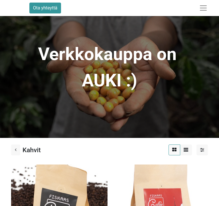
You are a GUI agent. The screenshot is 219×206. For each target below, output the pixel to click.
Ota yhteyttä (45, 8)
